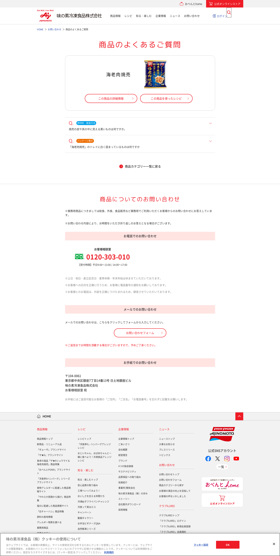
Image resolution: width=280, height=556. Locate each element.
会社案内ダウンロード (129, 504)
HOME (47, 416)
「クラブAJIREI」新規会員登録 (175, 526)
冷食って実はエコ (87, 507)
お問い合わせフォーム (170, 479)
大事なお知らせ (167, 444)
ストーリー (124, 499)
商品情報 (115, 16)
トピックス (164, 455)
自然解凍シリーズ (87, 529)
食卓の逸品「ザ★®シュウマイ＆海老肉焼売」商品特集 (53, 462)
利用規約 (109, 552)
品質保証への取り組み (129, 477)
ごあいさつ (124, 444)
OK (227, 544)
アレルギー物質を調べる (49, 522)
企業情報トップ (126, 438)
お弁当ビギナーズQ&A (89, 523)
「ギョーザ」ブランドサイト (51, 449)
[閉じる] (274, 544)
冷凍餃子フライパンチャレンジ (93, 501)
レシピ (128, 16)
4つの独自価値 (125, 466)
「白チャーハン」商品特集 (50, 511)
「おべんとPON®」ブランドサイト (54, 471)
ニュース (175, 16)
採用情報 (122, 509)
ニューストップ (167, 438)
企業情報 (160, 16)
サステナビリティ (127, 471)
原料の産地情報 (45, 517)
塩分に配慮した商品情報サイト (52, 506)
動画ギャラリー (85, 518)
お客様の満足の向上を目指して (175, 491)
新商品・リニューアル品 (49, 444)
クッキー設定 (201, 544)
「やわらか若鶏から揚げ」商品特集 (54, 498)
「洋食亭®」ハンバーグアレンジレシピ (94, 446)
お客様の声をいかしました (172, 496)
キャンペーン (84, 512)
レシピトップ (84, 438)
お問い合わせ (192, 16)
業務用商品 (42, 527)
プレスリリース (167, 449)
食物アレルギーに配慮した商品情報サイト (54, 489)
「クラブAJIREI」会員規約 (172, 532)
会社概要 (122, 449)
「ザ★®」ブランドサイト (50, 455)
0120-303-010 (108, 257)
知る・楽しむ (144, 16)
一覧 (221, 466)
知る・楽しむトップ (88, 479)
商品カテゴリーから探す (171, 485)
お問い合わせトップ (169, 474)
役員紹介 (122, 482)
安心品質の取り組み (88, 485)
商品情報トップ (45, 438)
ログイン (222, 16)
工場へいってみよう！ (89, 490)
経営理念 (122, 455)
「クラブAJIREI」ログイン (172, 520)
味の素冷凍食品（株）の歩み (133, 493)
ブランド (122, 460)
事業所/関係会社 (126, 488)
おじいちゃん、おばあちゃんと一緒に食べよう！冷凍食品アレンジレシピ (94, 457)
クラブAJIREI (167, 506)
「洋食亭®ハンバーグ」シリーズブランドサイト (53, 480)
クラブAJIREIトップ (169, 515)
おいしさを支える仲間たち (91, 496)
